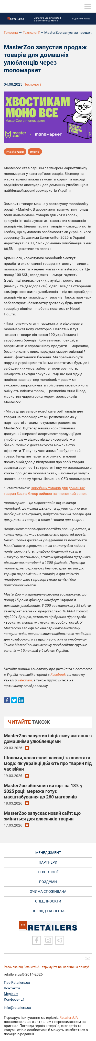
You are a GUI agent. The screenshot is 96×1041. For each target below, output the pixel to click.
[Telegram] (59, 940)
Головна (11, 32)
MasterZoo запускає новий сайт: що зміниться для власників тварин (42, 815)
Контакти (12, 988)
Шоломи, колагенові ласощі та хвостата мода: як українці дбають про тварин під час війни (48, 763)
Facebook (58, 674)
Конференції (14, 999)
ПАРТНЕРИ (48, 862)
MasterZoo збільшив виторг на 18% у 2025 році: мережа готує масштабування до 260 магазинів (43, 791)
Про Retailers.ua (17, 982)
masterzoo (15, 152)
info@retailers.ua (17, 1007)
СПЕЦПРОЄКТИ (48, 901)
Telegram (25, 680)
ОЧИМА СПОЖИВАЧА (48, 891)
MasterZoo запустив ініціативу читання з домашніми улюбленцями (48, 738)
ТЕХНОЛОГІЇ (48, 872)
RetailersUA (68, 1017)
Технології (31, 32)
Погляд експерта (48, 911)
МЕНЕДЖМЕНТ (48, 853)
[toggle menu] (87, 6)
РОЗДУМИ (48, 882)
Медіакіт (11, 994)
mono (34, 152)
